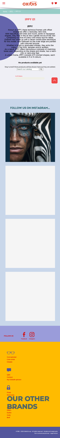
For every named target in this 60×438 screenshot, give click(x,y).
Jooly (9, 415)
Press (9, 392)
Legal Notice (54, 433)
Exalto (9, 413)
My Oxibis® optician (14, 380)
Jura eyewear (12, 357)
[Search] (28, 69)
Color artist (11, 359)
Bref (8, 417)
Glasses (9, 362)
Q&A (8, 375)
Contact (10, 377)
